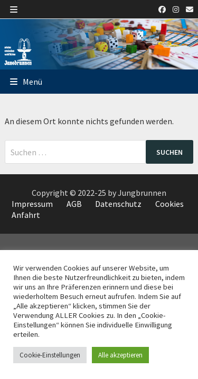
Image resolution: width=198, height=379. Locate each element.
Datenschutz (118, 203)
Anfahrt (26, 215)
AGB (74, 203)
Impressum (32, 203)
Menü (26, 81)
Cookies (169, 203)
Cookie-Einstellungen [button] (50, 355)
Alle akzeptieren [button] (120, 355)
